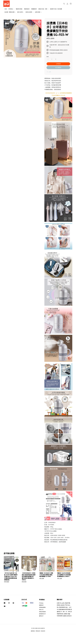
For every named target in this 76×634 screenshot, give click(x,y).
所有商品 (11, 9)
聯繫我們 (41, 605)
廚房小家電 (20, 12)
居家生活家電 (29, 12)
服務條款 (33, 631)
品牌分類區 (37, 12)
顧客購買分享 (42, 613)
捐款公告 (41, 609)
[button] (64, 3)
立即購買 (58, 64)
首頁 (6, 9)
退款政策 (43, 631)
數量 (48, 56)
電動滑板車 (26, 9)
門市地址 (41, 603)
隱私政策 (38, 631)
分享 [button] (49, 72)
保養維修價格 (42, 607)
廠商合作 (41, 616)
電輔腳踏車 (34, 9)
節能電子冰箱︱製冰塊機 (56, 9)
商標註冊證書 (42, 611)
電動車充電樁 (19, 9)
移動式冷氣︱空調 (42, 9)
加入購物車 (58, 67)
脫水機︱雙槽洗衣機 (9, 12)
